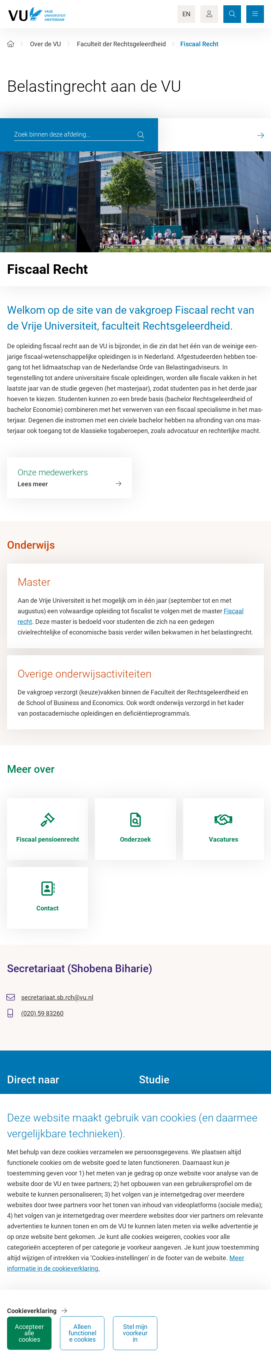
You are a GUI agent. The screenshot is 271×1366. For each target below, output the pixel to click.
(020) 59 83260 (42, 1013)
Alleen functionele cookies (184, 1333)
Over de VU (45, 44)
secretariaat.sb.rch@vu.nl (57, 997)
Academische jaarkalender (175, 1103)
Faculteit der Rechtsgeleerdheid (121, 44)
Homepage (22, 1103)
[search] (141, 134)
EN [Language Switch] (186, 14)
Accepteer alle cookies (130, 1333)
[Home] (10, 44)
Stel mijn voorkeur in (236, 1333)
